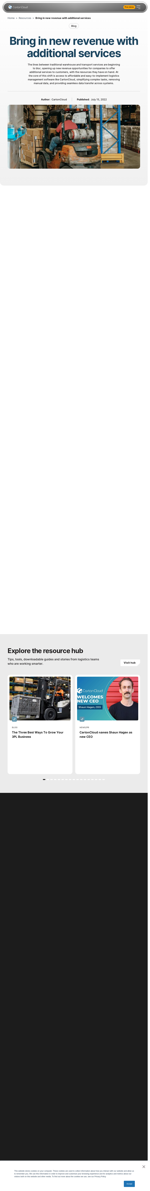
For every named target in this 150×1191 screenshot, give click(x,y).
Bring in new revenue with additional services (63, 18)
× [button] (144, 1166)
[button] (44, 779)
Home (11, 18)
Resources (25, 18)
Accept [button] (129, 1184)
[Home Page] (18, 7)
